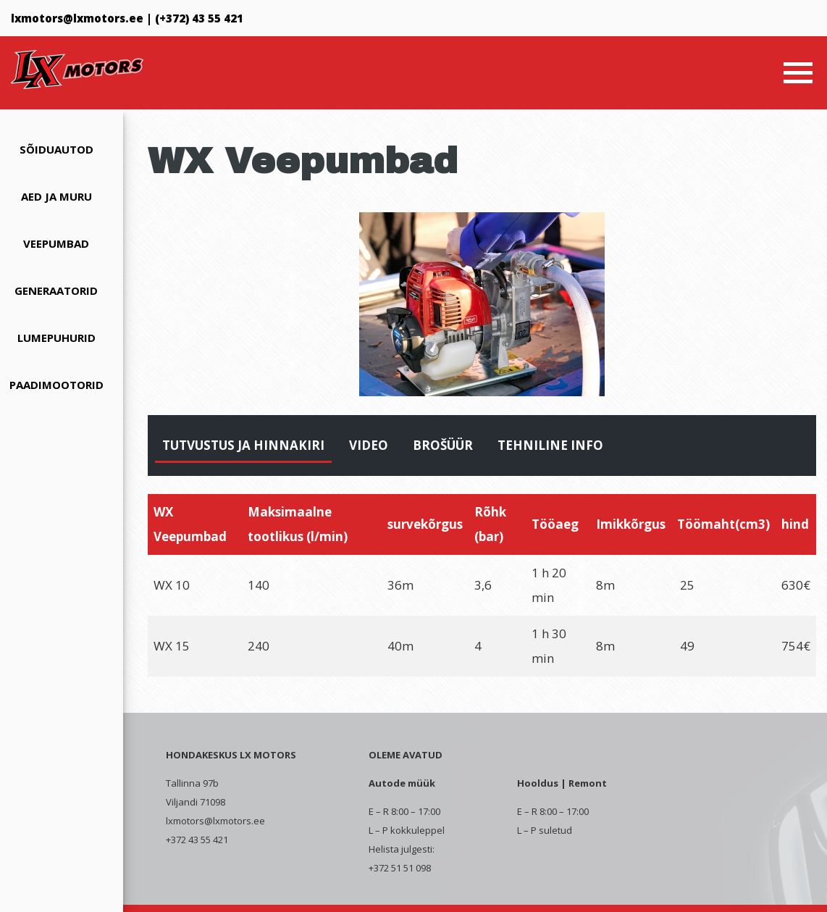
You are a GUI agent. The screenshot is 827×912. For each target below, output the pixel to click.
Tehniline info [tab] (550, 445)
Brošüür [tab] (443, 445)
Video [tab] (368, 445)
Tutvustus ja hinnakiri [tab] (243, 445)
